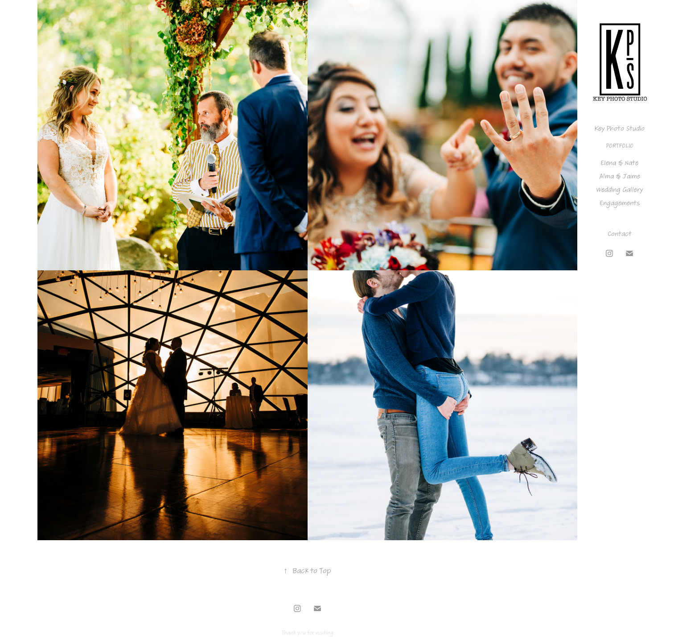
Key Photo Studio (619, 128)
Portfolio (619, 145)
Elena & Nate (619, 163)
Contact (620, 234)
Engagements (620, 203)
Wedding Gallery (619, 189)
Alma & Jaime (619, 176)
